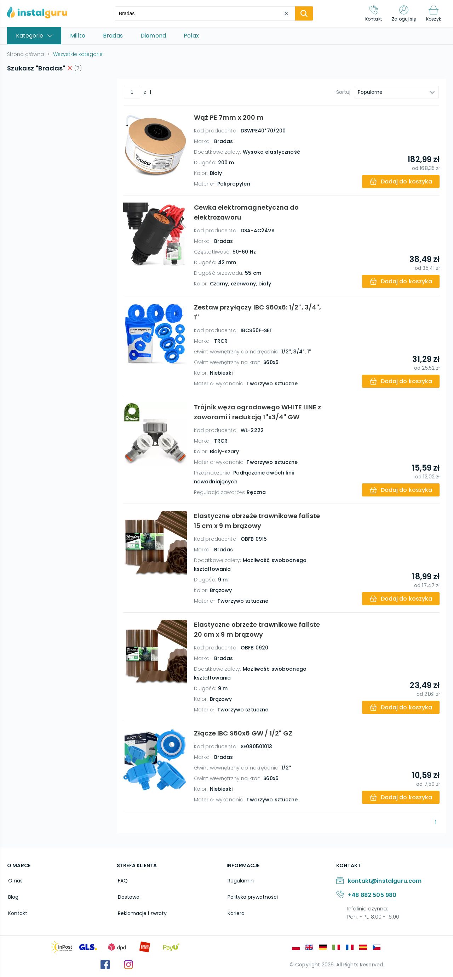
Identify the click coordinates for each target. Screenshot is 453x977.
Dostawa (127, 895)
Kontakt (16, 910)
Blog (12, 895)
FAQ (122, 880)
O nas (14, 880)
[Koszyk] (433, 13)
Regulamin (239, 880)
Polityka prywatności (251, 895)
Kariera (234, 910)
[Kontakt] (370, 13)
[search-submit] (302, 13)
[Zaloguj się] (402, 13)
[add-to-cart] (400, 181)
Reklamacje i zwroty (141, 910)
